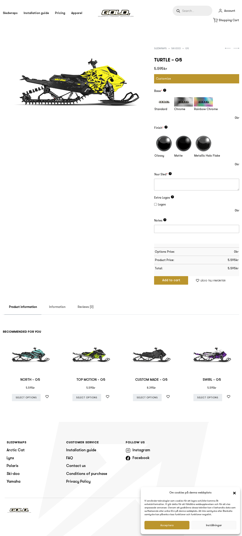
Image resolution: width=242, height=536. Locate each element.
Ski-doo (176, 48)
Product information (23, 307)
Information (57, 307)
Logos (160, 204)
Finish (161, 127)
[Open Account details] (226, 10)
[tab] (23, 307)
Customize (163, 78)
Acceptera (167, 525)
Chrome (179, 109)
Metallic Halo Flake (207, 155)
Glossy (159, 155)
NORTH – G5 (30, 380)
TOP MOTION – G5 (90, 380)
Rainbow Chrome (206, 109)
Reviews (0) (86, 307)
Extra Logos (164, 197)
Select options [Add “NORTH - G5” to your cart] (26, 397)
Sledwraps (160, 48)
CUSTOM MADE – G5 (151, 380)
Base (160, 91)
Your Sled (163, 174)
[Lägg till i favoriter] (211, 280)
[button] (234, 493)
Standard (160, 109)
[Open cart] (226, 20)
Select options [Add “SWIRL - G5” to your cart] (207, 397)
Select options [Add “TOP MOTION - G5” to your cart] (86, 397)
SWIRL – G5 (212, 380)
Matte (178, 155)
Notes (160, 220)
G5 (187, 48)
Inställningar (214, 525)
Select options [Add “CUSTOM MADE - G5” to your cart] (147, 397)
